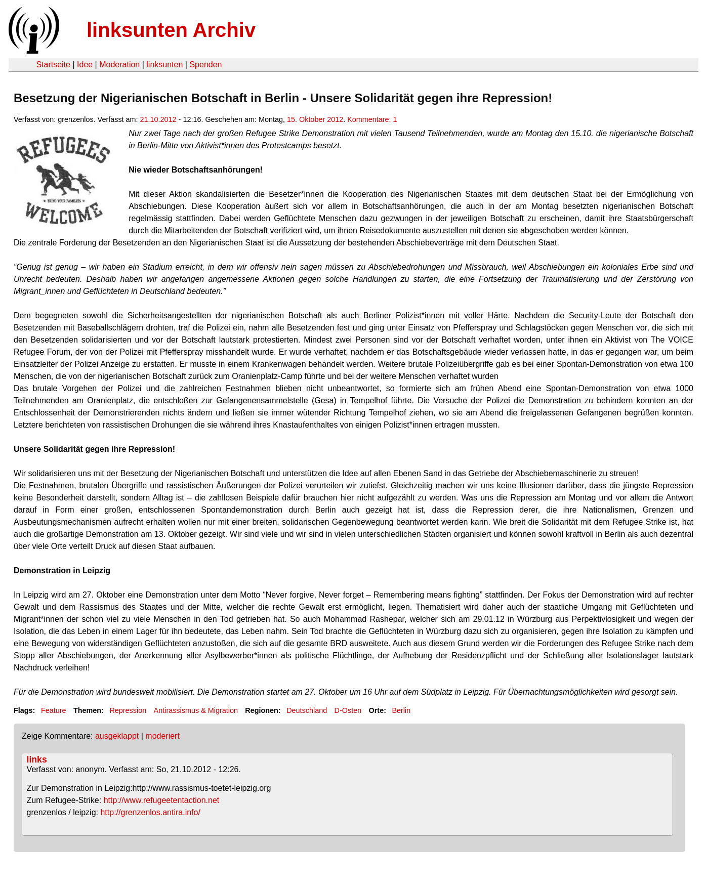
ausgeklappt (117, 736)
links (37, 759)
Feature (53, 710)
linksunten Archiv (171, 30)
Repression (127, 710)
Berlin (401, 710)
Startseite (53, 64)
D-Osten (348, 710)
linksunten (164, 64)
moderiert (162, 736)
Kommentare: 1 (372, 119)
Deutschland (306, 710)
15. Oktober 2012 (315, 119)
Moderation (119, 64)
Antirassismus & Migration (196, 710)
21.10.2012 (158, 119)
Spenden (205, 64)
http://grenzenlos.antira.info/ (150, 812)
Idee (85, 64)
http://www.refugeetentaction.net (162, 800)
